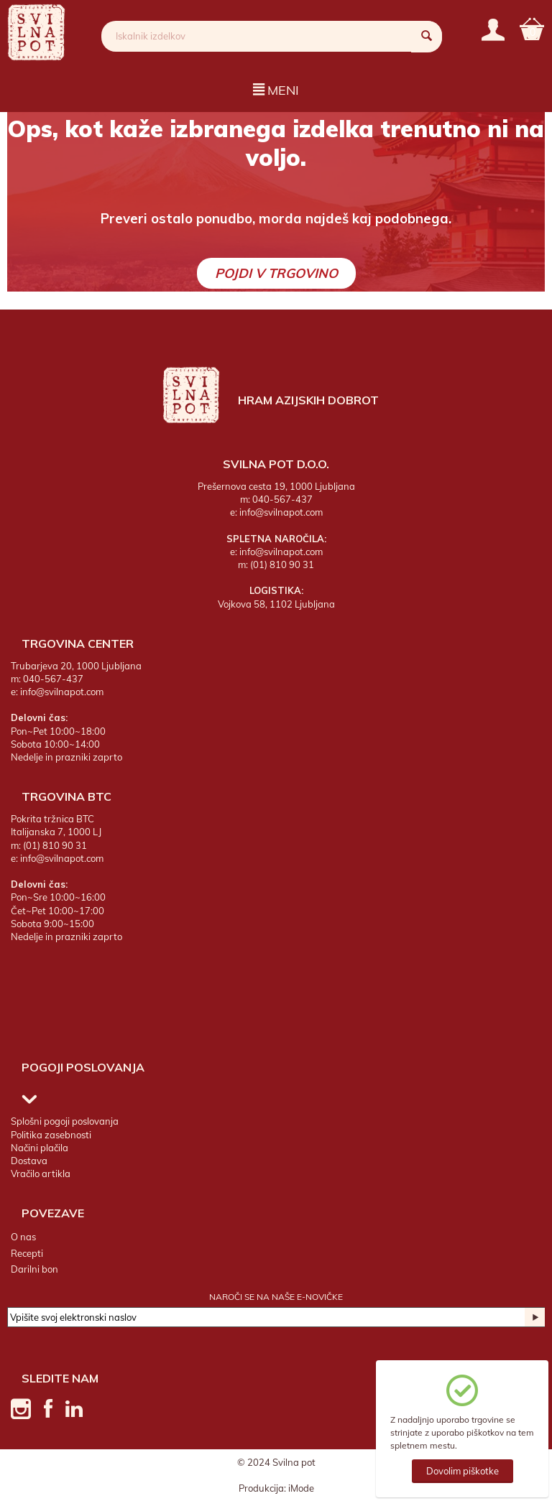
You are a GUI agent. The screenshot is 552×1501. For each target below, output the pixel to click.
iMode (301, 1488)
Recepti (27, 1253)
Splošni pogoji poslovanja (65, 1122)
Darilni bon (34, 1269)
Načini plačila (39, 1147)
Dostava (29, 1160)
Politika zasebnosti (51, 1134)
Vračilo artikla (40, 1173)
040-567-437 (282, 499)
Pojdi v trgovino (276, 273)
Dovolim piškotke (462, 1471)
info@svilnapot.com (281, 512)
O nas (23, 1236)
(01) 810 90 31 (282, 564)
